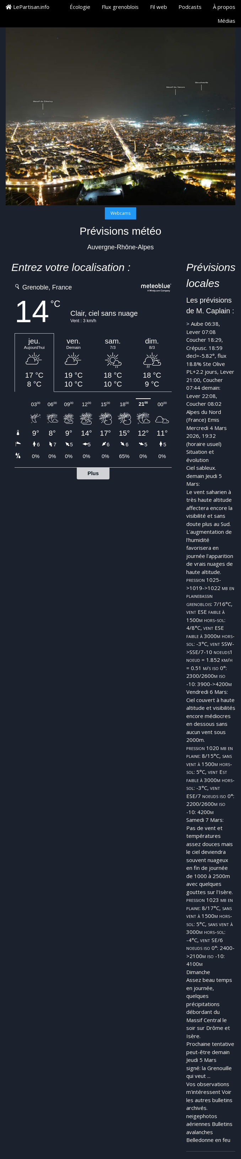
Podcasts (190, 6)
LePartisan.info (27, 6)
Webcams (120, 213)
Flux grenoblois (120, 6)
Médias (226, 20)
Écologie (80, 6)
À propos (224, 6)
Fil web (158, 6)
